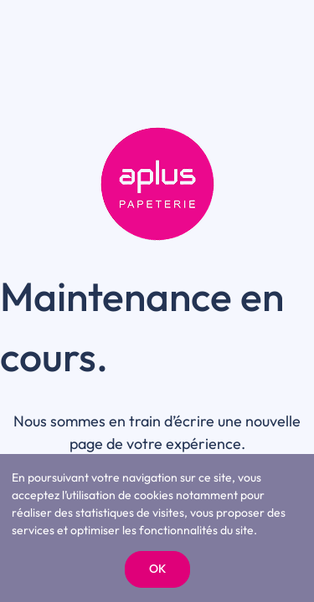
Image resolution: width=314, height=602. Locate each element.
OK (157, 568)
